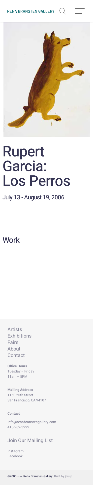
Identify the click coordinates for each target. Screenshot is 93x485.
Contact (16, 355)
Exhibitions (19, 336)
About (14, 349)
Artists (14, 329)
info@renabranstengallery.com (31, 422)
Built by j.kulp (63, 476)
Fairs (12, 342)
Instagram (15, 451)
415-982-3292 (18, 427)
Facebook (15, 456)
